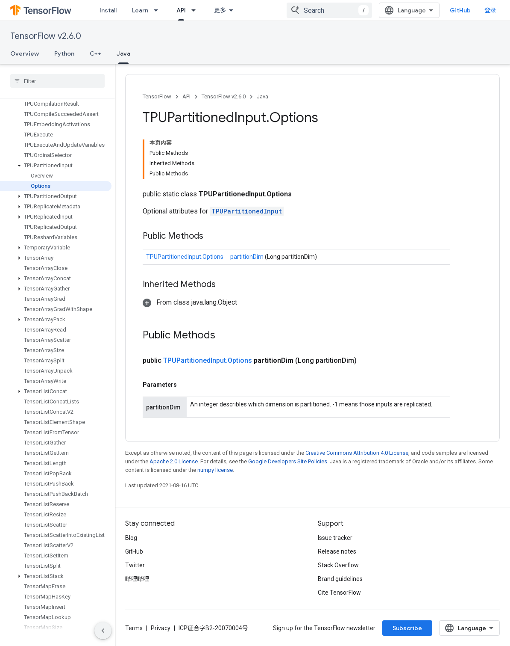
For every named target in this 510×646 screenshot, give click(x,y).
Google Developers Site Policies (287, 461)
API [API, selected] (181, 10)
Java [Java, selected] (123, 53)
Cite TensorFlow (339, 592)
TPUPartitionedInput (246, 211)
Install (108, 10)
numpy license (215, 470)
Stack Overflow (338, 565)
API (186, 96)
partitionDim (247, 256)
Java (262, 96)
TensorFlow (157, 96)
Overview (24, 53)
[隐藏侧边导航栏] (102, 630)
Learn (140, 10)
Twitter (135, 565)
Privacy (160, 628)
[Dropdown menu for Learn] (158, 10)
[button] (55, 165)
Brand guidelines (340, 578)
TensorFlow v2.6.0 (45, 36)
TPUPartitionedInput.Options (184, 256)
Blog (131, 537)
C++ (95, 53)
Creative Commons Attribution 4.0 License (356, 453)
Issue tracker (335, 537)
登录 (490, 10)
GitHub (460, 10)
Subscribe (407, 628)
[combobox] (329, 10)
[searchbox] (57, 81)
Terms (134, 628)
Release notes (337, 551)
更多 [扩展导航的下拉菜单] (220, 10)
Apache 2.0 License (173, 461)
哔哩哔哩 (137, 578)
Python (64, 53)
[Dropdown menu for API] (196, 10)
